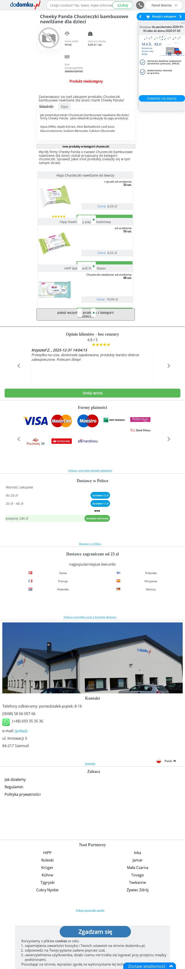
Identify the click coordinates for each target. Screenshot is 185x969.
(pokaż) (21, 786)
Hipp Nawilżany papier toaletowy (85, 240)
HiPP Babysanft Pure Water (86, 305)
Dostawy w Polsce (90, 599)
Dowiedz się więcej (161, 98)
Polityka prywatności (23, 850)
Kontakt (90, 819)
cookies (61, 941)
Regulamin (14, 842)
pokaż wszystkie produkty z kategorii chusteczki (85, 370)
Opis (64, 106)
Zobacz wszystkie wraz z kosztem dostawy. (90, 673)
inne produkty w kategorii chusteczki (85, 146)
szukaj (122, 5)
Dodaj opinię (92, 449)
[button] (18, 431)
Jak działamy (15, 835)
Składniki (46, 106)
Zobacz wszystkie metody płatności (90, 526)
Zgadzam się (95, 932)
